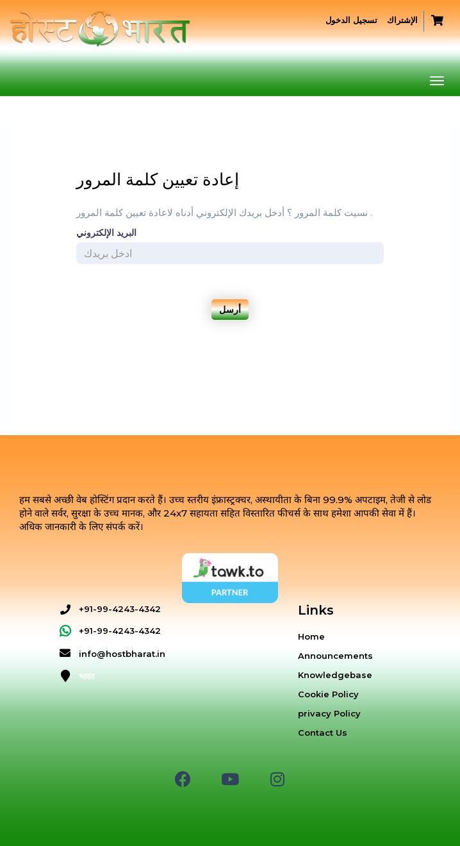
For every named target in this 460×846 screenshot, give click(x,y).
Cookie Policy (328, 694)
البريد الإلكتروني (106, 232)
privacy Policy (329, 713)
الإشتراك (402, 20)
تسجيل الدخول (351, 20)
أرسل (230, 309)
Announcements (335, 656)
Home (311, 636)
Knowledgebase (335, 675)
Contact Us (322, 732)
